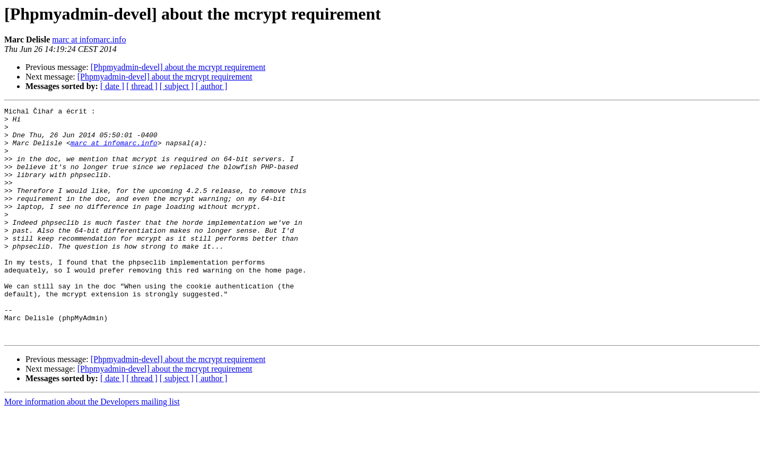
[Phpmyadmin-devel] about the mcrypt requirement (178, 67)
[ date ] (112, 86)
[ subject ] (177, 86)
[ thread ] (142, 86)
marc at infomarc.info (89, 39)
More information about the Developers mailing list (92, 447)
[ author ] (212, 86)
